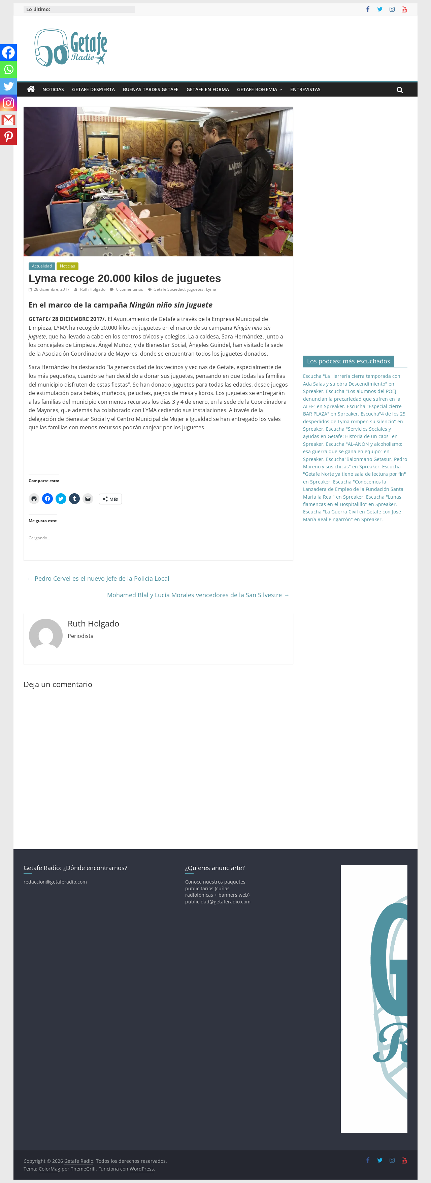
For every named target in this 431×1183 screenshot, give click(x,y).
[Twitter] (8, 86)
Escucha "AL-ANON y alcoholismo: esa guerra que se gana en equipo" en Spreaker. (352, 451)
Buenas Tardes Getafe (150, 89)
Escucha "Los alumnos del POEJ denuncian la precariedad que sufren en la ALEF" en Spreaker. (351, 398)
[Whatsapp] (8, 69)
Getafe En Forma (208, 89)
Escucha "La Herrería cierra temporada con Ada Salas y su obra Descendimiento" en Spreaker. (351, 383)
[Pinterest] (8, 136)
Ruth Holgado (93, 289)
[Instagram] (8, 103)
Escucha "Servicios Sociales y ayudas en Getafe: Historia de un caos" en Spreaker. (350, 436)
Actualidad (42, 266)
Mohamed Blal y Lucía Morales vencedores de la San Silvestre (198, 595)
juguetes (195, 289)
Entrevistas (305, 89)
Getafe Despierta (93, 89)
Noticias (53, 89)
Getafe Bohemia (257, 89)
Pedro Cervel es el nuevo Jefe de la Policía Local (98, 578)
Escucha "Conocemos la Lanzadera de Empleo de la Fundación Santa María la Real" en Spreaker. (353, 489)
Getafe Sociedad (169, 289)
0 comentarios (126, 289)
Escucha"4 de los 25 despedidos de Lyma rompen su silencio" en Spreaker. (354, 421)
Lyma (211, 289)
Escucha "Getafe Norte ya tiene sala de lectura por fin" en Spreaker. (354, 474)
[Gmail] (8, 119)
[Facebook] (8, 52)
